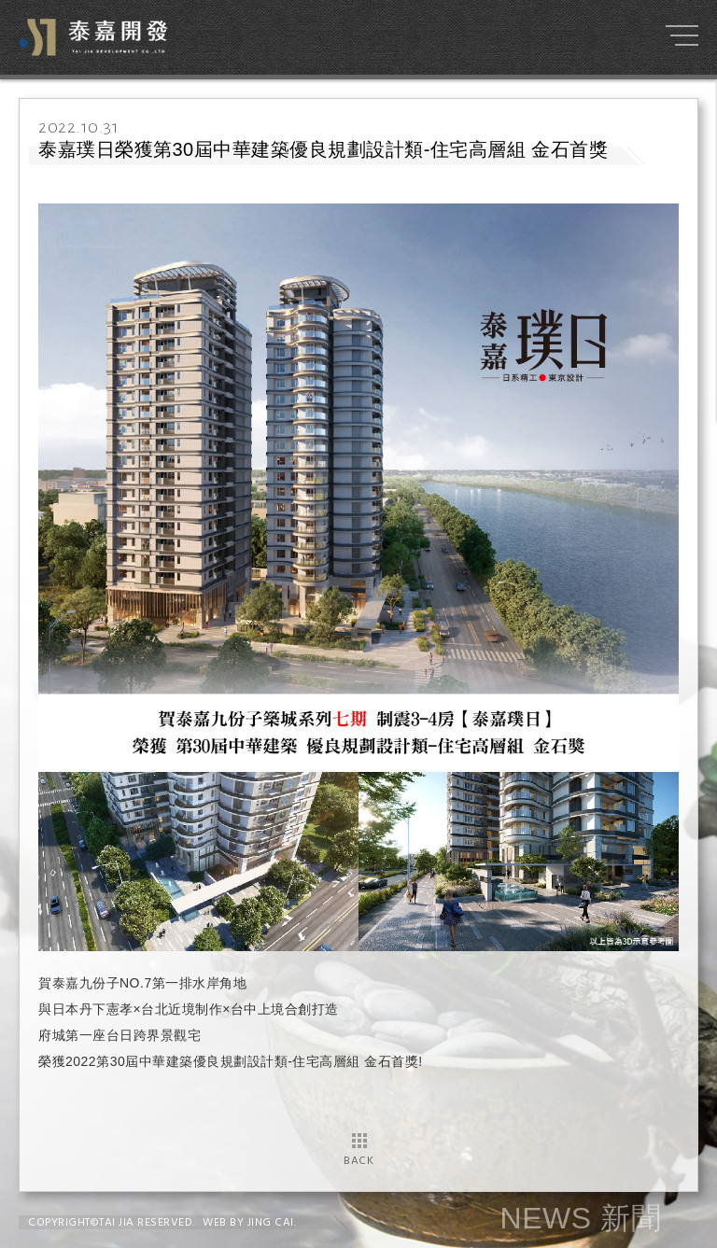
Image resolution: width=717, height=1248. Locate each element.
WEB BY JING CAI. (249, 1222)
